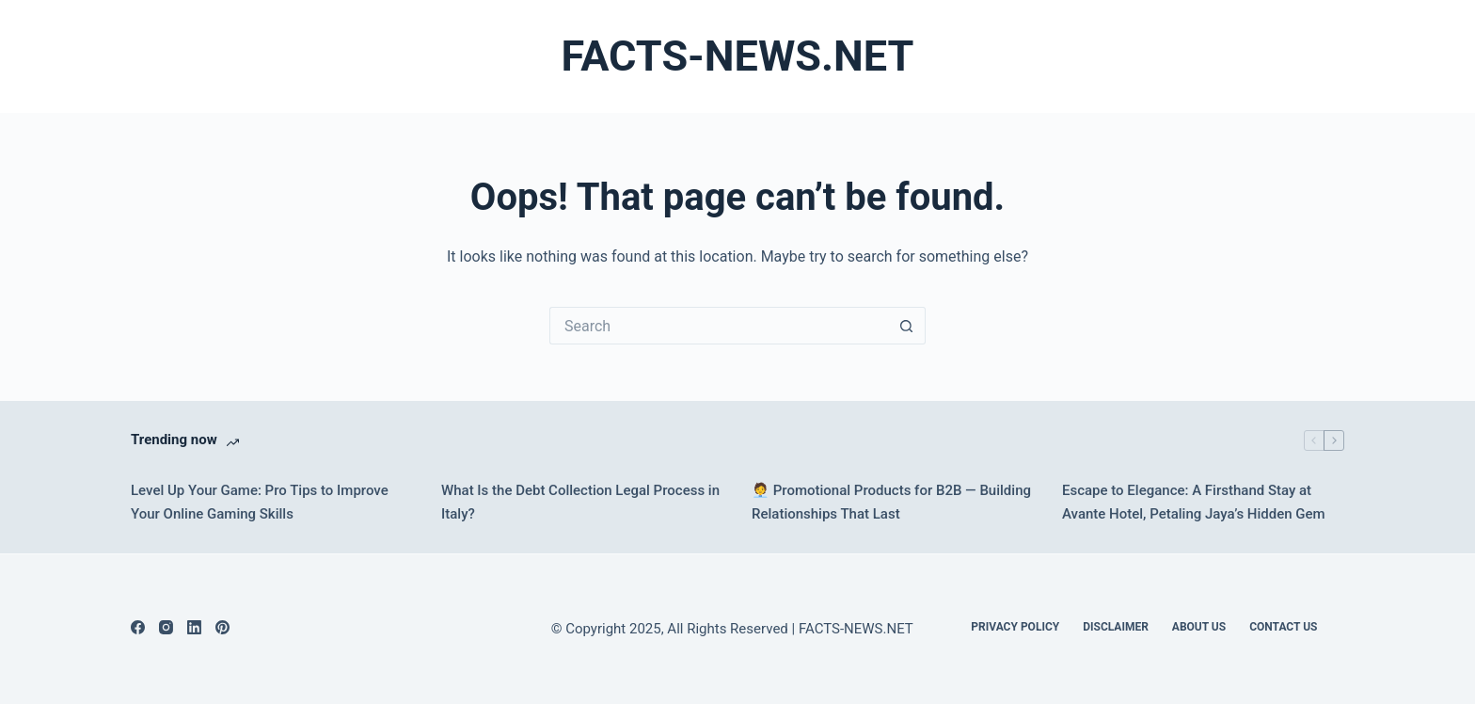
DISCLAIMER (1116, 626)
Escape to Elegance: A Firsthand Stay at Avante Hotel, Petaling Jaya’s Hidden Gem (1193, 502)
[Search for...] (718, 325)
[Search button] (907, 325)
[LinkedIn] (194, 627)
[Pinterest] (222, 627)
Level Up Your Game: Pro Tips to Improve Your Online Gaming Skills (260, 502)
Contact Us (1283, 626)
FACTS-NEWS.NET (738, 56)
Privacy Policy (1015, 626)
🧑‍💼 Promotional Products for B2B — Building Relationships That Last (891, 502)
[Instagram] (166, 627)
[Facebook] (138, 627)
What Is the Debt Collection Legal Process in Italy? (580, 502)
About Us (1199, 626)
